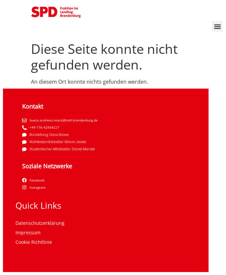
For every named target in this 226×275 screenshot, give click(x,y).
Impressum (27, 232)
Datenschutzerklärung (39, 223)
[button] (217, 26)
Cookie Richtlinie (33, 242)
